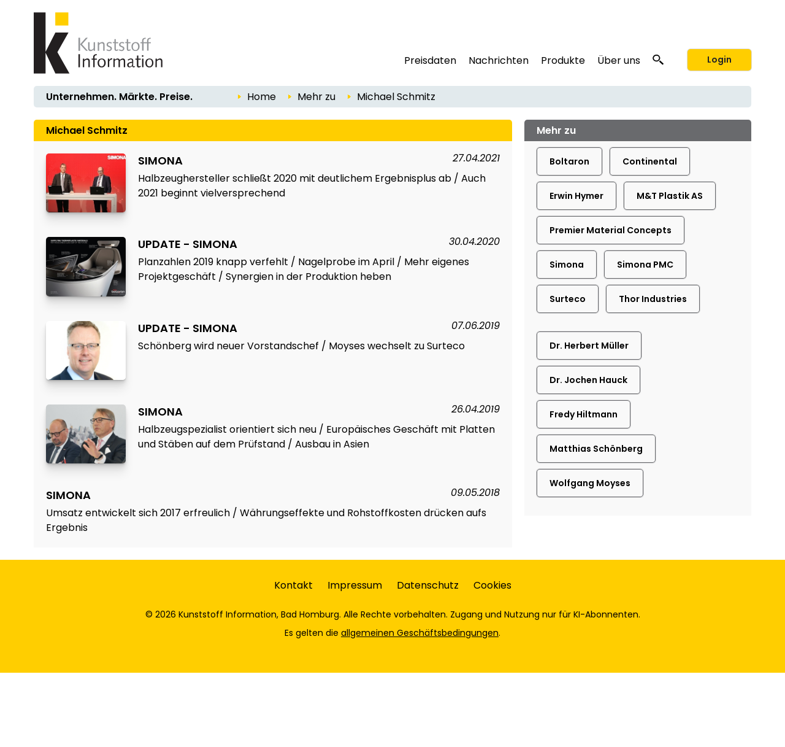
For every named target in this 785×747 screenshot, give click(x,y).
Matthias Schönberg (596, 449)
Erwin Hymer (576, 196)
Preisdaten (430, 60)
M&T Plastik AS (670, 196)
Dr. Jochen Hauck (588, 380)
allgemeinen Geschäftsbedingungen (420, 633)
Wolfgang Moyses (590, 483)
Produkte (563, 60)
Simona (567, 264)
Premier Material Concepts (611, 230)
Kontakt (293, 585)
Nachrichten (499, 60)
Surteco (568, 299)
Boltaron (569, 161)
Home (261, 97)
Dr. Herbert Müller (589, 345)
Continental (649, 161)
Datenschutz (428, 585)
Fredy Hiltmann (584, 414)
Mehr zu (316, 97)
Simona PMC (645, 264)
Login (719, 59)
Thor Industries (653, 299)
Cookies (492, 585)
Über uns (618, 60)
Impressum (354, 585)
